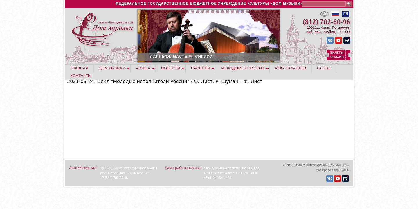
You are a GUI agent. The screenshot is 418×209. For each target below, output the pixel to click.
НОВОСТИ (170, 68)
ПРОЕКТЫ (200, 68)
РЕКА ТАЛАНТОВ (290, 68)
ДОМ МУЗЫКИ (112, 68)
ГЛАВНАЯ (79, 68)
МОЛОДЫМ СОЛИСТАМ (242, 68)
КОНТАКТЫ (81, 75)
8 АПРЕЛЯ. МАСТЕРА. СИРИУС (200, 56)
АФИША (143, 68)
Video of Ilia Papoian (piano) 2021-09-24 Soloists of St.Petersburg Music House (139, 121)
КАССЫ (324, 68)
